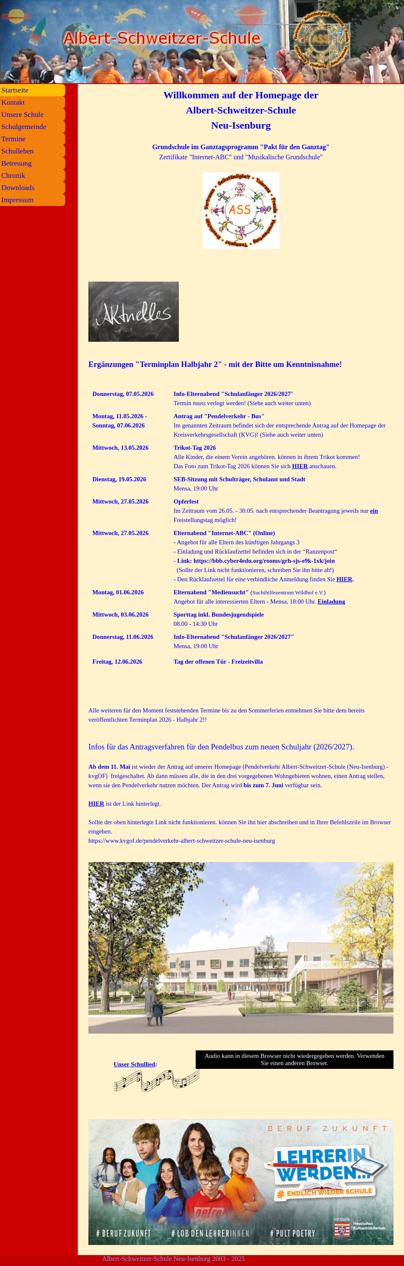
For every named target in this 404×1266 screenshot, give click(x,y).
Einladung (331, 601)
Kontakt (13, 102)
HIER (300, 466)
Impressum (17, 200)
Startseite (14, 90)
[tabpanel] (241, 179)
